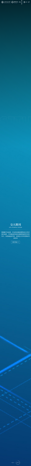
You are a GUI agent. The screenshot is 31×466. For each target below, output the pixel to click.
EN (25, 2)
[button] (11, 462)
